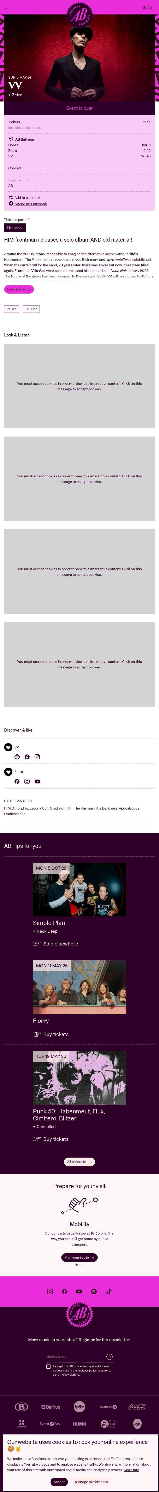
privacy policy (87, 1370)
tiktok (109, 1291)
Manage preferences (91, 1481)
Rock (12, 309)
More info (131, 1469)
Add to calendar (24, 197)
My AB (147, 7)
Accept (59, 1481)
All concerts (79, 1161)
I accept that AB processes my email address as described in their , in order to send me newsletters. (82, 1370)
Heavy (32, 309)
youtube (79, 1291)
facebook (64, 1291)
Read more (19, 289)
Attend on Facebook (27, 203)
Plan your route (79, 1257)
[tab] (76, 1264)
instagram (50, 1291)
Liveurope (15, 227)
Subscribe (109, 1357)
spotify (94, 1291)
